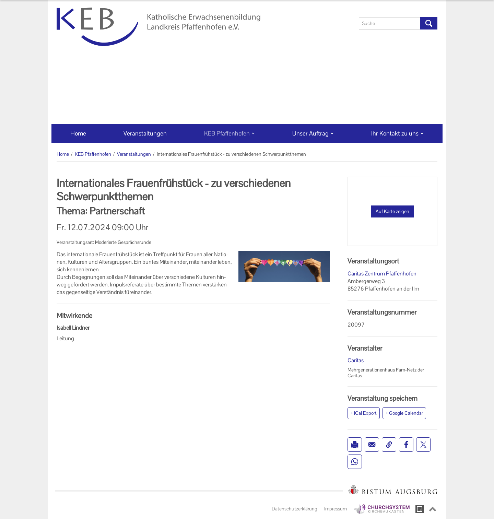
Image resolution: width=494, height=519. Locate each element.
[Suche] (390, 23)
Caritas (356, 360)
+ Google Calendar (404, 413)
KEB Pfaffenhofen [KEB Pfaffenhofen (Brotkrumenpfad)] (93, 154)
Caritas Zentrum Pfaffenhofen (382, 273)
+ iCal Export (364, 413)
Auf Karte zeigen (392, 211)
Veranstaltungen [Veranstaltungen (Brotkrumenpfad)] (134, 154)
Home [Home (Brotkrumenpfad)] (63, 154)
